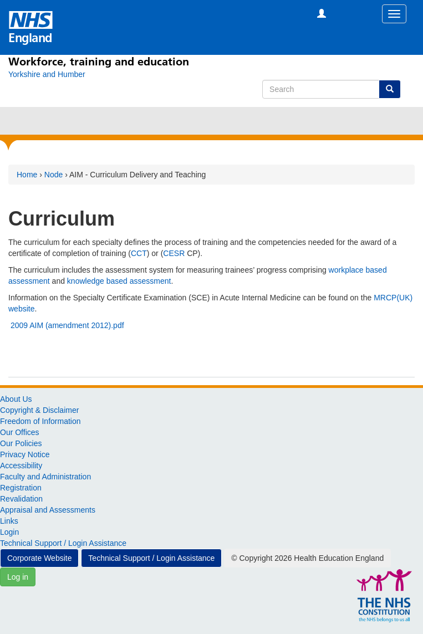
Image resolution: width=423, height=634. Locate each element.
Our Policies (21, 443)
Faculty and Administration (45, 476)
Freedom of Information (40, 421)
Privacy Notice (24, 454)
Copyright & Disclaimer (39, 410)
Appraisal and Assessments (47, 509)
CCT (139, 253)
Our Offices (19, 432)
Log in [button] (17, 576)
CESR (174, 253)
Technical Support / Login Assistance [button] (151, 558)
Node (53, 174)
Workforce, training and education (98, 61)
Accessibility (21, 465)
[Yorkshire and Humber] (46, 74)
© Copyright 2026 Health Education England (307, 558)
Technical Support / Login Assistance (63, 543)
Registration (21, 487)
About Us (16, 399)
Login (9, 532)
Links (9, 521)
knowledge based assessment (119, 281)
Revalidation (21, 498)
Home (27, 174)
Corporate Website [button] (39, 558)
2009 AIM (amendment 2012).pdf (67, 325)
